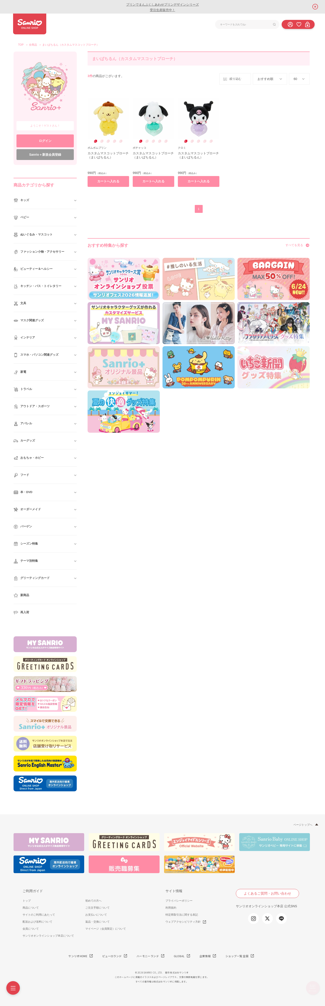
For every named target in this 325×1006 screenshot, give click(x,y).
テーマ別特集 (26, 561)
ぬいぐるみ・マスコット (33, 235)
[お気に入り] (298, 24)
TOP (20, 44)
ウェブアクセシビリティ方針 (183, 921)
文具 (20, 303)
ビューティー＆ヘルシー (33, 269)
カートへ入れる (108, 181)
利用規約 (170, 907)
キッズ (21, 200)
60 (295, 79)
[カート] (307, 24)
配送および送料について (37, 921)
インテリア (24, 338)
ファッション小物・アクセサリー (39, 252)
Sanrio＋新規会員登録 (45, 154)
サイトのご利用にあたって (39, 914)
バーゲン (23, 526)
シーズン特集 (26, 544)
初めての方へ (93, 900)
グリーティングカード (32, 578)
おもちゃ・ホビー (29, 458)
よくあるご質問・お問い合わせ (267, 893)
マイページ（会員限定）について (105, 928)
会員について (31, 928)
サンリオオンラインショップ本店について (48, 935)
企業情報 (205, 956)
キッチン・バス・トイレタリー (37, 286)
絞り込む (232, 79)
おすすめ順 (265, 79)
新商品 (21, 595)
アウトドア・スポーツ (32, 406)
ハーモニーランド (148, 956)
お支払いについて (96, 914)
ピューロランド (112, 956)
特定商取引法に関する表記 (181, 914)
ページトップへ (302, 824)
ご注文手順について (97, 907)
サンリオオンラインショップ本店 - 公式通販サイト (29, 24)
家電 (20, 372)
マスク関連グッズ (29, 320)
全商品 (33, 44)
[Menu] (13, 988)
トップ (27, 900)
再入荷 (21, 612)
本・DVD (23, 492)
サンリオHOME (77, 956)
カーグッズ (24, 441)
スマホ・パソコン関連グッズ (36, 355)
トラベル (23, 389)
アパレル (23, 423)
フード (21, 475)
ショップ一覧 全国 (236, 956)
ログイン (45, 141)
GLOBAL (179, 956)
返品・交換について (97, 921)
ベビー (21, 217)
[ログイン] (290, 24)
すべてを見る (294, 245)
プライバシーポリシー (179, 900)
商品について (31, 907)
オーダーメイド (27, 509)
